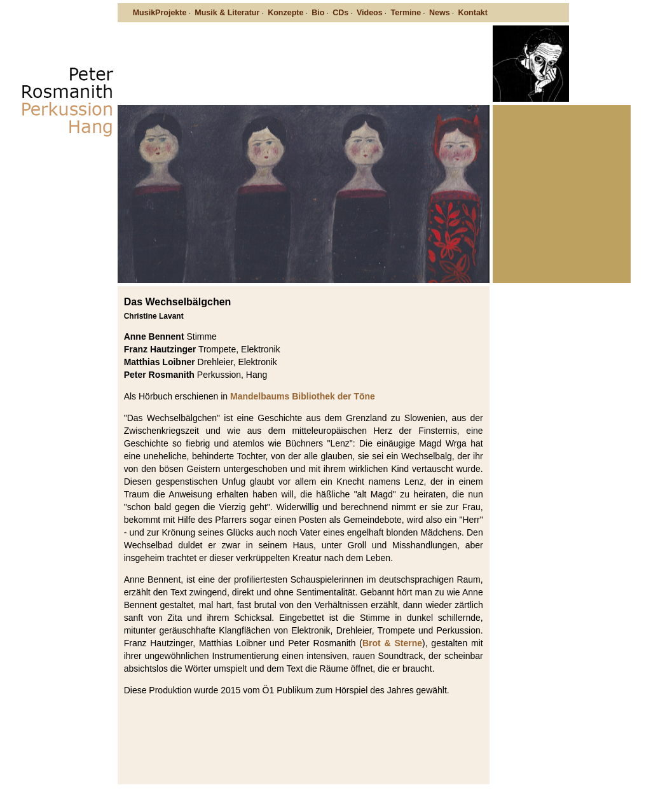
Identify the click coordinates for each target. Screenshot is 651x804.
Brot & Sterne (392, 643)
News (439, 12)
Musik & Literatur (227, 12)
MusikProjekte (160, 12)
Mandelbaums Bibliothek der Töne (302, 396)
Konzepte (285, 12)
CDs (340, 12)
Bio (318, 12)
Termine (406, 12)
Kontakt (473, 12)
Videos (370, 12)
